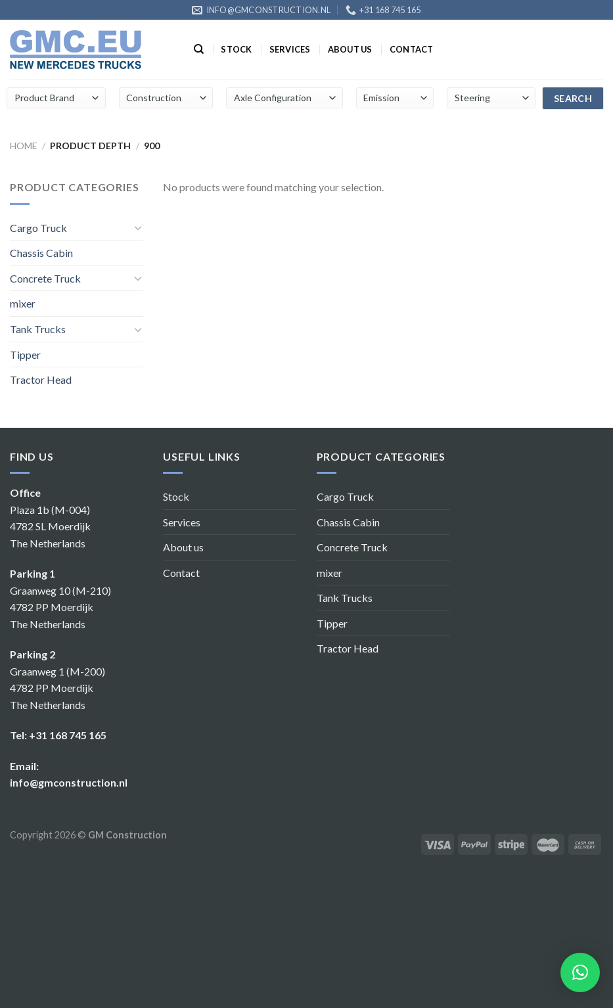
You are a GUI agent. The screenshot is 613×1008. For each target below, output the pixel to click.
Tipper (25, 354)
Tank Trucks (38, 329)
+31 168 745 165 (67, 735)
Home (23, 145)
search (573, 98)
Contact (412, 49)
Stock (236, 49)
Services (290, 49)
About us (350, 49)
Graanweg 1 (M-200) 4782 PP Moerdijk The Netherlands (57, 688)
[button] (580, 972)
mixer (22, 303)
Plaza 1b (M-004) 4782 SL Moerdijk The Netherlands (50, 526)
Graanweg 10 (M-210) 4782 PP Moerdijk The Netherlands (60, 607)
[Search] (199, 49)
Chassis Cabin (41, 252)
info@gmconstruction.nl (68, 782)
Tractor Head (41, 379)
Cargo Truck (38, 227)
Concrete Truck (45, 278)
